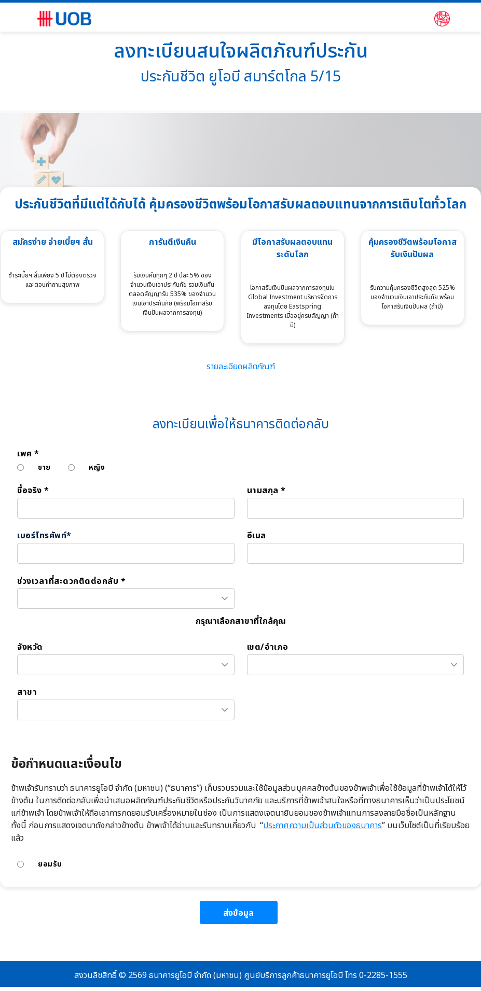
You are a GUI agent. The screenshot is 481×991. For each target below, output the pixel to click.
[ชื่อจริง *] (126, 508)
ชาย (44, 467)
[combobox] (126, 598)
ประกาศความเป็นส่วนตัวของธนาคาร (322, 825)
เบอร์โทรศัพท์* (44, 536)
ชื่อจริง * (33, 491)
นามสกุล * (266, 491)
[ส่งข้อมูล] (239, 912)
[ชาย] (20, 467)
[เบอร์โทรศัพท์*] (126, 553)
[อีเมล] (355, 553)
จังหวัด (30, 647)
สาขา (27, 693)
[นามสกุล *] (355, 508)
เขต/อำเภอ (267, 647)
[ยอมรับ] (20, 864)
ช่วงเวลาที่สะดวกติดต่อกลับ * (71, 582)
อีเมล (256, 536)
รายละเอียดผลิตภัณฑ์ (241, 366)
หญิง (97, 467)
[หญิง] (71, 467)
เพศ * (28, 454)
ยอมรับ (50, 864)
